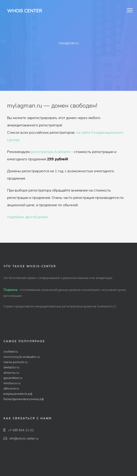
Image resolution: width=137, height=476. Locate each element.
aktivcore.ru (11, 389)
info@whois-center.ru (20, 439)
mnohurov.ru (11, 383)
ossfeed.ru (10, 352)
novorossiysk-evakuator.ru (21, 357)
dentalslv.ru (11, 367)
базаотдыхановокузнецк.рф (23, 399)
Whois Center (24, 11)
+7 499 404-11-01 (18, 430)
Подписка (10, 290)
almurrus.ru (11, 373)
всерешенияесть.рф (17, 394)
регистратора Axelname (51, 151)
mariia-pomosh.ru (15, 362)
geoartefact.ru (12, 378)
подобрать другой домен (27, 217)
